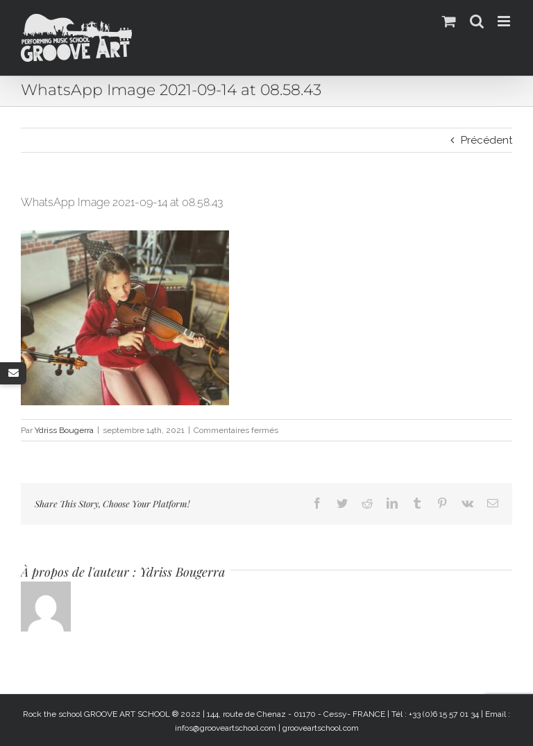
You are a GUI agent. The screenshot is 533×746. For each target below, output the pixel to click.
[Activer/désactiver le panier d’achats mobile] (449, 21)
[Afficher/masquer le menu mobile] (505, 21)
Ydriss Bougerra (64, 430)
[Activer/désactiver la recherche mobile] (477, 21)
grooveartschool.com (320, 728)
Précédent (486, 140)
